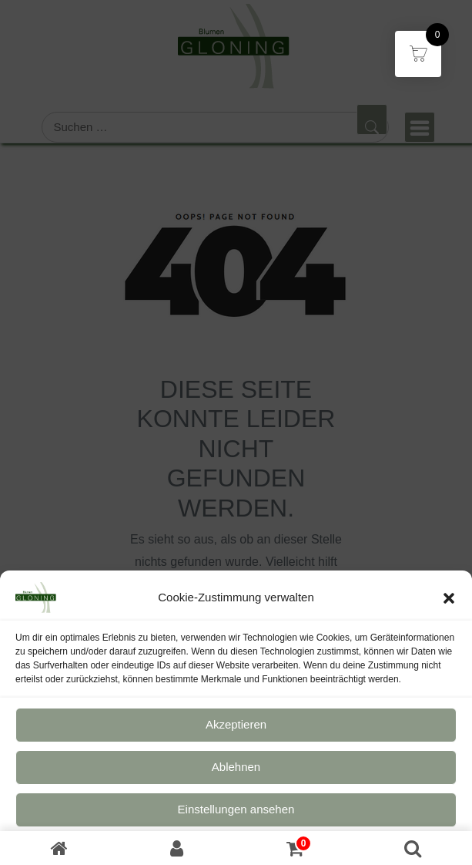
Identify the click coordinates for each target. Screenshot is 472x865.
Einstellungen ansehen (236, 818)
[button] (449, 606)
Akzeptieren (236, 733)
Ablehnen (236, 776)
